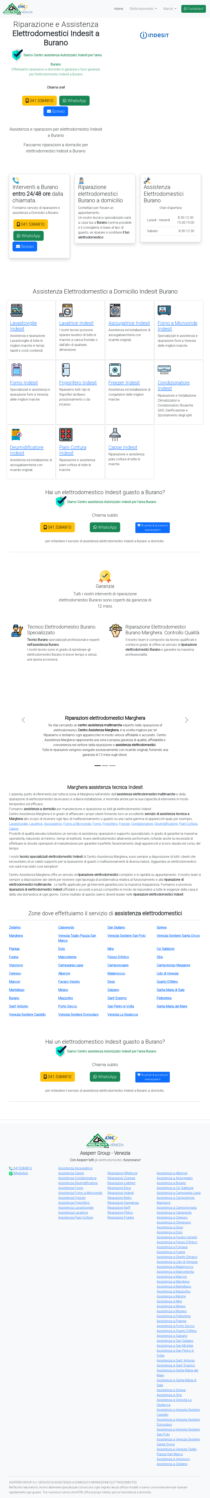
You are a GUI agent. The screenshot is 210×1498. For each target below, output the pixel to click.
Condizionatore (142, 824)
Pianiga (14, 949)
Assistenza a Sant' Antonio (176, 1360)
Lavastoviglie (18, 824)
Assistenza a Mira (169, 1301)
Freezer (124, 824)
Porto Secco (67, 1006)
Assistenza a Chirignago (174, 1222)
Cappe (13, 829)
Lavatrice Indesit (76, 323)
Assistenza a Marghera (173, 1282)
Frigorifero (110, 824)
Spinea (162, 927)
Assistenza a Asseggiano (175, 1178)
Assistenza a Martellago (174, 1286)
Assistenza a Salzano (172, 1336)
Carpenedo (66, 927)
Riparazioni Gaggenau (123, 1203)
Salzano (113, 990)
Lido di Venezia (167, 973)
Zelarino (15, 927)
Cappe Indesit (122, 447)
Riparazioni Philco (120, 1213)
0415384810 (20, 1168)
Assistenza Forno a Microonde (80, 1193)
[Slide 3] (112, 765)
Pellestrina (164, 998)
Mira (110, 949)
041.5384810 (39, 100)
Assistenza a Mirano (171, 1306)
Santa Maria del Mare (172, 1006)
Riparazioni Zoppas (121, 1178)
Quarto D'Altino (167, 982)
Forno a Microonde (77, 824)
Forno (96, 824)
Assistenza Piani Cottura (75, 1217)
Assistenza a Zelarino (172, 1464)
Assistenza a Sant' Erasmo (176, 1365)
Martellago (16, 990)
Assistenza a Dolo (170, 1232)
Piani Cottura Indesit (72, 450)
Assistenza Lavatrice (73, 1213)
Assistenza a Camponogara (177, 1208)
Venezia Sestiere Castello (27, 1015)
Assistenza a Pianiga (171, 1321)
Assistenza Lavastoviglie (76, 1208)
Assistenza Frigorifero (74, 1203)
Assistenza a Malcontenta (175, 1272)
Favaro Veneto (69, 982)
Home (118, 9)
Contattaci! (193, 9)
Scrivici (56, 111)
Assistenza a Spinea (171, 1390)
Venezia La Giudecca (122, 1015)
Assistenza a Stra (169, 1395)
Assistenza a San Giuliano (175, 1341)
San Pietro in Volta (120, 1006)
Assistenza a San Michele (175, 1346)
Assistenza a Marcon (172, 1277)
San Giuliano (116, 927)
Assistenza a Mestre (171, 1296)
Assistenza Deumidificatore (78, 1183)
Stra (160, 957)
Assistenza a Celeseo (172, 1217)
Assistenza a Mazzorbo (174, 1291)
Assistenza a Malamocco (175, 1267)
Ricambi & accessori (152, 527)
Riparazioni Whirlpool (122, 1173)
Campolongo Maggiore (173, 965)
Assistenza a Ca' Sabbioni (175, 1188)
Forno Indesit (24, 383)
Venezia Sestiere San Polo (126, 936)
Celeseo (15, 973)
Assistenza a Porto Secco (175, 1326)
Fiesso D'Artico (118, 957)
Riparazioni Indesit (120, 1193)
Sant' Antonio (18, 1006)
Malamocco (116, 973)
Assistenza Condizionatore (77, 1178)
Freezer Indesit (124, 383)
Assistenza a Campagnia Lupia (179, 1193)
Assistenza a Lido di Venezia (177, 1262)
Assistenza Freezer (72, 1198)
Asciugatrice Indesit (129, 323)
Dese (111, 982)
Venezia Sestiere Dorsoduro (78, 1015)
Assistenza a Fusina (171, 1252)
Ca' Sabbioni (165, 949)
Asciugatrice (53, 824)
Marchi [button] (168, 9)
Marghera (16, 936)
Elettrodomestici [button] (142, 9)
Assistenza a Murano (172, 1311)
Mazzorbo (65, 998)
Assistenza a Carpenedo (174, 1213)
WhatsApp (74, 100)
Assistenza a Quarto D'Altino (177, 1331)
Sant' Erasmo (117, 998)
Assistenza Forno (70, 1188)
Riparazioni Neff (118, 1208)
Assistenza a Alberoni (172, 1173)
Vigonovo (16, 965)
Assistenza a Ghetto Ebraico (177, 1257)
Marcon (14, 982)
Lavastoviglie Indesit (23, 326)
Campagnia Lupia (70, 965)
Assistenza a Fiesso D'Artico (177, 1242)
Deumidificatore (166, 824)
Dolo (61, 949)
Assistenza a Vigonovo (173, 1459)
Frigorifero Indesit (78, 383)
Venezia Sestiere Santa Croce (178, 936)
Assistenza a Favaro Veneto (177, 1237)
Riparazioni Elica (119, 1188)
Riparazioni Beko (119, 1198)
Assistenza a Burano (171, 1183)
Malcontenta (67, 957)
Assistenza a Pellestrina (174, 1316)
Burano (14, 998)
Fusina (13, 957)
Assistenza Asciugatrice (75, 1168)
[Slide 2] (105, 765)
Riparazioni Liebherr (121, 1183)
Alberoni (64, 973)
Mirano (63, 990)
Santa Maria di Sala (170, 990)
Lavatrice (36, 824)
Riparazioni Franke (120, 1217)
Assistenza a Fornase (172, 1247)
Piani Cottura (188, 824)
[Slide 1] (98, 765)
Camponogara (117, 965)
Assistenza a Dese (170, 1227)
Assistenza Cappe (71, 1173)
